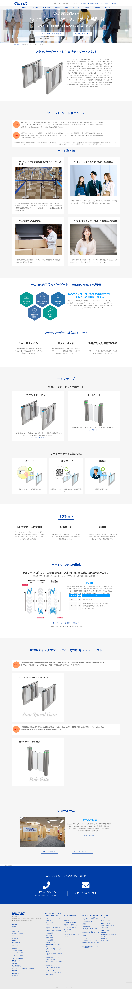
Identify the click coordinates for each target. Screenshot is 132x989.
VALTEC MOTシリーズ (52, 915)
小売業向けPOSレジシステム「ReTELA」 (90, 947)
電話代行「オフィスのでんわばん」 (54, 928)
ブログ (13, 935)
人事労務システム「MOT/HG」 (54, 930)
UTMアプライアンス (51, 974)
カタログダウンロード (81, 33)
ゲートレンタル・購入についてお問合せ (49, 33)
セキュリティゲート (51, 959)
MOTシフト (49, 935)
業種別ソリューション (107, 923)
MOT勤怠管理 (49, 933)
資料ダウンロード (56, 913)
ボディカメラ (76, 7)
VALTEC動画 (46, 7)
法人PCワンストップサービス (72, 934)
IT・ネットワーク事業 (17, 950)
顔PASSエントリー (87, 926)
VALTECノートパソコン (70, 920)
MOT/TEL (24, 7)
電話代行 (57, 7)
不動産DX (103, 932)
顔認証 (66, 7)
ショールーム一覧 (88, 835)
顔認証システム (86, 924)
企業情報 (65, 3)
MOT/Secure (49, 965)
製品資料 (97, 7)
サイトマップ (15, 975)
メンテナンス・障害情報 (17, 933)
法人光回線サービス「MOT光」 (53, 945)
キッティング (67, 936)
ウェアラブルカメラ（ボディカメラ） (54, 954)
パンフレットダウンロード (81, 851)
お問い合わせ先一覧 (85, 893)
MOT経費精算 (49, 937)
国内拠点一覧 (15, 938)
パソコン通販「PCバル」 (71, 927)
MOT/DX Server (50, 925)
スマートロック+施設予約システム (90, 918)
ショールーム (15, 945)
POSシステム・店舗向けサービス (90, 932)
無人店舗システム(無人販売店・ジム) (89, 929)
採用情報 (83, 3)
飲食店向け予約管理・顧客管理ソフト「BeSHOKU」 (90, 943)
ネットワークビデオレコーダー (54, 972)
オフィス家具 (104, 915)
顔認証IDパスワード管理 (52, 957)
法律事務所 (104, 938)
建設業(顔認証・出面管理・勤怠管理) (109, 935)
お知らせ (74, 3)
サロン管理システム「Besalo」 (90, 940)
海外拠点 (14, 940)
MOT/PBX (35, 7)
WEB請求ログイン (93, 3)
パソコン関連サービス (70, 915)
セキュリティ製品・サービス (53, 949)
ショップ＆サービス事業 (17, 952)
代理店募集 (113, 3)
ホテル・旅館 (104, 928)
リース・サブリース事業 (17, 955)
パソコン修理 (67, 929)
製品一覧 (56, 3)
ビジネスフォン (50, 922)
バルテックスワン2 (51, 970)
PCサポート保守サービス (71, 922)
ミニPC (66, 918)
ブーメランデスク (105, 920)
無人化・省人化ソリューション (90, 915)
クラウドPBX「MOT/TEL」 (53, 918)
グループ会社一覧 (16, 942)
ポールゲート (93, 430)
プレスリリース (15, 931)
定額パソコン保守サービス (71, 925)
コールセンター (105, 940)
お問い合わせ (104, 3)
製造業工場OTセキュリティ (108, 925)
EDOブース (104, 918)
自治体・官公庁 (105, 930)
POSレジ (84, 938)
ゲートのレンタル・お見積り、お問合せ (65, 623)
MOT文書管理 (49, 940)
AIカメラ (87, 7)
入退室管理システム (87, 921)
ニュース (14, 929)
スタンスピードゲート (38, 437)
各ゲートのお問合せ (49, 851)
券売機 (84, 935)
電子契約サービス (50, 942)
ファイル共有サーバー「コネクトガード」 (54, 962)
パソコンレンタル (69, 932)
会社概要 (14, 926)
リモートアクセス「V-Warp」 (53, 967)
